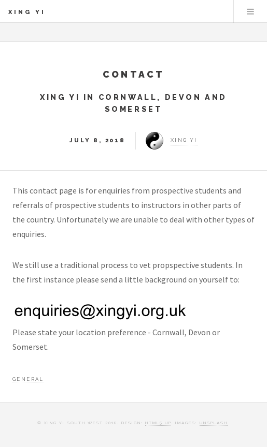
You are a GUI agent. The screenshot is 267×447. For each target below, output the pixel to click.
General (28, 379)
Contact (134, 74)
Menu (250, 11)
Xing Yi (27, 12)
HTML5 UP (158, 422)
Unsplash (214, 422)
